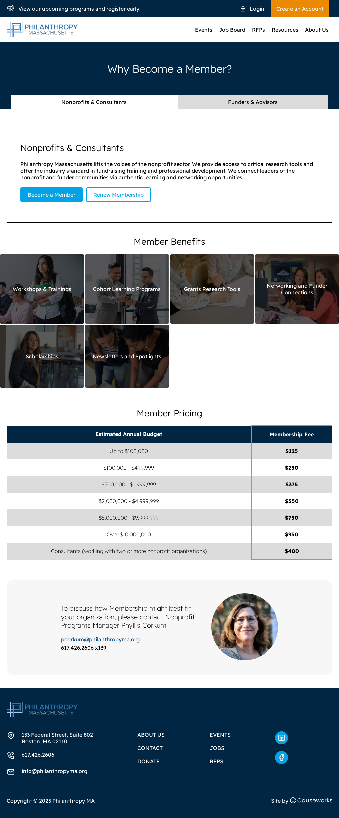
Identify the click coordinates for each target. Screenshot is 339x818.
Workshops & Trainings (42, 289)
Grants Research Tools (212, 289)
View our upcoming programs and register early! (79, 8)
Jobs (217, 748)
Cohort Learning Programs (127, 289)
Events (203, 29)
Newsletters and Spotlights (127, 356)
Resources (285, 29)
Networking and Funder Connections (297, 289)
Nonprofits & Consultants (94, 102)
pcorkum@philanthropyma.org (100, 639)
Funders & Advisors (253, 102)
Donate (148, 761)
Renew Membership (118, 194)
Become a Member (51, 194)
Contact (150, 748)
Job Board (232, 29)
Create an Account (300, 8)
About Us (317, 29)
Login (257, 8)
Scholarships (42, 356)
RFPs (258, 29)
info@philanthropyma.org (54, 771)
